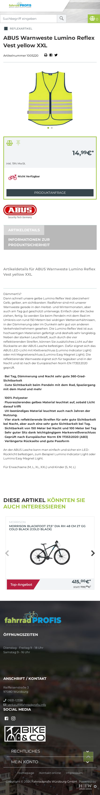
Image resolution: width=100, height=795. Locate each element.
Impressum (74, 772)
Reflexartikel (17, 29)
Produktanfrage (50, 193)
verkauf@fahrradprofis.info (24, 704)
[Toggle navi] (4, 3)
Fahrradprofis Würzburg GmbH (55, 781)
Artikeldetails (24, 230)
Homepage (26, 772)
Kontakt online (50, 772)
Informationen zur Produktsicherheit (29, 242)
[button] (48, 128)
